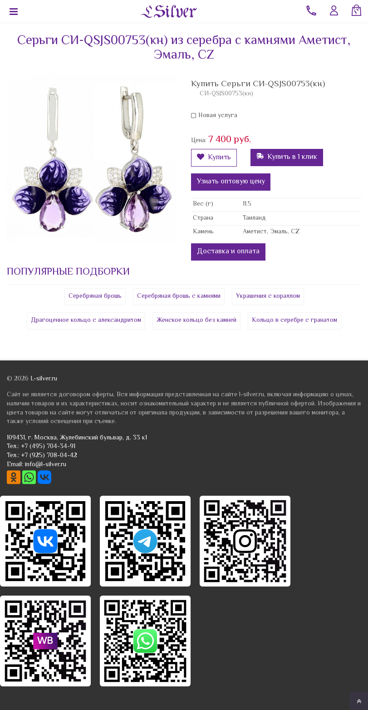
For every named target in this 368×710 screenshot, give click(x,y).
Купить (214, 157)
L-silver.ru (43, 379)
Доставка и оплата (228, 251)
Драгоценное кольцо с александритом (86, 320)
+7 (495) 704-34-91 (48, 447)
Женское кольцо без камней (196, 320)
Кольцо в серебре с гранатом (294, 320)
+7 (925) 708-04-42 (49, 456)
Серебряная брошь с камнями (179, 296)
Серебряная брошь (95, 296)
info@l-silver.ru (45, 465)
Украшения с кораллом (268, 296)
